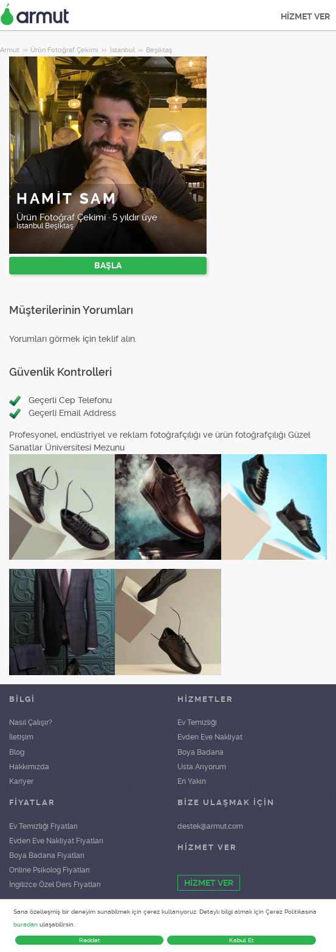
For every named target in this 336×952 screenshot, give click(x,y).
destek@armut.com (210, 826)
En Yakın (191, 781)
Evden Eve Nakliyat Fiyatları (56, 841)
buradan (25, 924)
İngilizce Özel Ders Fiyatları (55, 884)
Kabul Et (241, 940)
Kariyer (21, 781)
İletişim (21, 737)
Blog (16, 752)
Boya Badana (200, 752)
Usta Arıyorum (201, 767)
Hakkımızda (29, 767)
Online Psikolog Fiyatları (49, 870)
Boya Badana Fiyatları (46, 855)
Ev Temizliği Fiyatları (43, 826)
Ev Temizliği (197, 722)
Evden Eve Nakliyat (209, 737)
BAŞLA (108, 265)
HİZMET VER (305, 16)
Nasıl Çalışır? (30, 722)
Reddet (89, 940)
